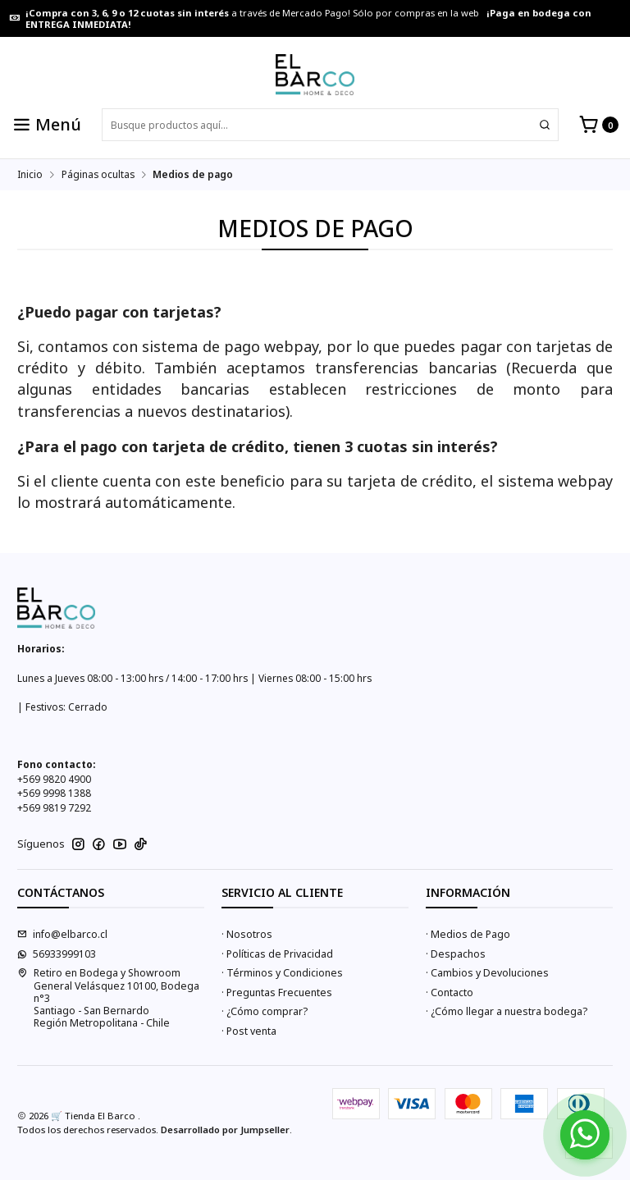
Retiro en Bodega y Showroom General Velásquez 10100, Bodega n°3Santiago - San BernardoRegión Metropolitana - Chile (108, 998)
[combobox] (330, 124)
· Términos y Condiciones (282, 973)
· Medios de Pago (468, 934)
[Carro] (598, 125)
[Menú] (46, 125)
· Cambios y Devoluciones (487, 973)
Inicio (30, 175)
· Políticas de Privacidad (277, 954)
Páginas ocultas (98, 175)
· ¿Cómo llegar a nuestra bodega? (506, 1011)
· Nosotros (246, 934)
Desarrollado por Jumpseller (225, 1129)
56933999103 (56, 954)
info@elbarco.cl (62, 934)
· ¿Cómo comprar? (264, 1011)
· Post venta (248, 1031)
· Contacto (449, 992)
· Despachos (456, 954)
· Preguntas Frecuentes (276, 992)
